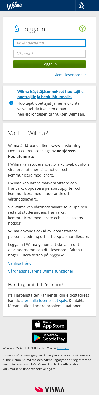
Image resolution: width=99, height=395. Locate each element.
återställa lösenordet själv (44, 300)
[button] (85, 5)
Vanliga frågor (20, 263)
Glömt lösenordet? (69, 74)
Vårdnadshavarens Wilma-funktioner (40, 271)
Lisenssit (63, 348)
